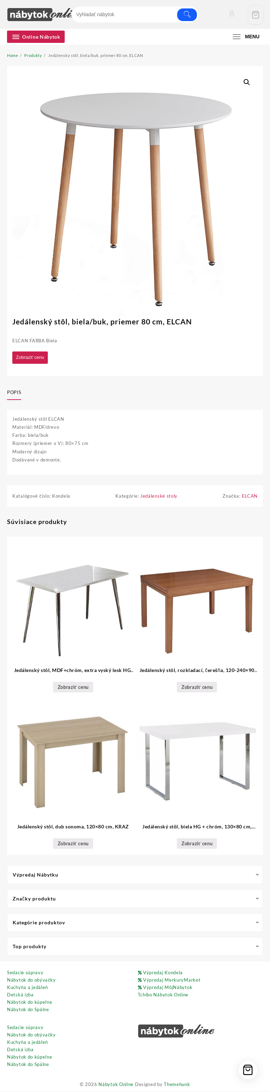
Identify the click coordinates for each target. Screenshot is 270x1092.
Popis (14, 393)
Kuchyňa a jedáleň (27, 988)
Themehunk (177, 1085)
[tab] (16, 393)
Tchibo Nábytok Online (163, 996)
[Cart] (255, 14)
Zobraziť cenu (32, 357)
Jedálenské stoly (159, 496)
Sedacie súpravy (25, 973)
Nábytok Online (116, 1085)
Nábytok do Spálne (28, 1010)
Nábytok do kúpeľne (29, 1003)
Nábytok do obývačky (31, 981)
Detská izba (20, 996)
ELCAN (250, 496)
